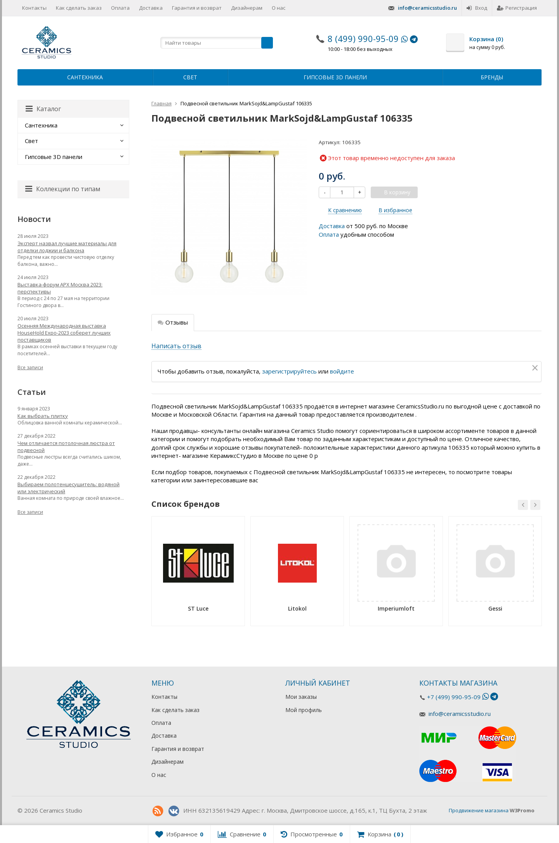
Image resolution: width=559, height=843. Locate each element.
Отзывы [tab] (173, 322)
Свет (190, 77)
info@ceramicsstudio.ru (427, 7)
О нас (278, 7)
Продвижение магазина (479, 810)
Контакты (34, 7)
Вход (477, 7)
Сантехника (85, 77)
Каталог (43, 109)
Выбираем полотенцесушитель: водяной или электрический (68, 488)
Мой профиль (303, 710)
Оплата (120, 7)
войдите (342, 371)
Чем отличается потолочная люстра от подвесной (66, 447)
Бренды (492, 77)
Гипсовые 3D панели (335, 77)
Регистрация (517, 7)
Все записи (30, 367)
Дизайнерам (246, 7)
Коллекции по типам (62, 189)
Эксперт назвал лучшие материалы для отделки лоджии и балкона (66, 247)
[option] (198, 574)
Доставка (151, 7)
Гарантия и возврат (197, 7)
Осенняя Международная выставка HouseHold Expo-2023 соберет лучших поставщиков (64, 332)
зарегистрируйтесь (289, 371)
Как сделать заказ (79, 7)
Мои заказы (301, 696)
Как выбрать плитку (42, 415)
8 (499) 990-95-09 (363, 38)
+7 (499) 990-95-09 (454, 697)
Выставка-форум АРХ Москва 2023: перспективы (59, 288)
